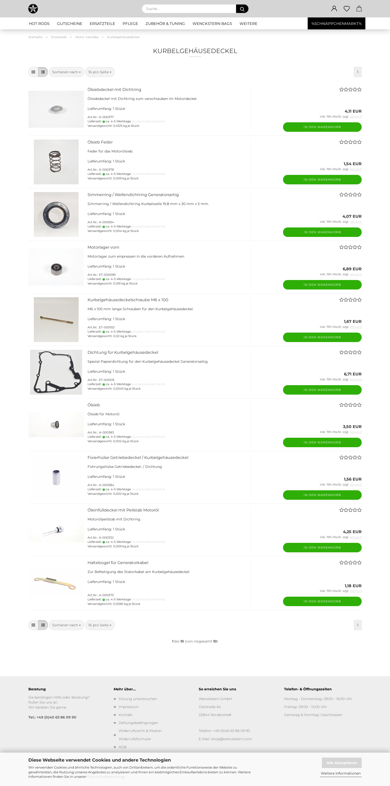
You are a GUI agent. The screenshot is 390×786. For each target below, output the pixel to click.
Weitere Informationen (341, 773)
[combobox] (66, 72)
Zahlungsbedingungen (138, 722)
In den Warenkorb (322, 127)
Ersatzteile (102, 23)
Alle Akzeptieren (342, 763)
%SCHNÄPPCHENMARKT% (336, 23)
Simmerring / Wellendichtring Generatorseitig (133, 194)
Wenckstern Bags (212, 23)
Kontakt (126, 715)
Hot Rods (39, 23)
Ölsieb (94, 405)
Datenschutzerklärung (105, 777)
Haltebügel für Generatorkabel (118, 562)
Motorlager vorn (103, 247)
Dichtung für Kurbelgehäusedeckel (123, 352)
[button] (334, 8)
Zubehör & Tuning (165, 23)
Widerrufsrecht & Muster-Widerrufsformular (141, 734)
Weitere (248, 23)
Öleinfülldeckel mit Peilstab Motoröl (123, 510)
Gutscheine (69, 23)
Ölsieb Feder (100, 142)
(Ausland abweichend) (148, 121)
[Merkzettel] (347, 8)
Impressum (129, 707)
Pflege (130, 23)
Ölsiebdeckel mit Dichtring (114, 89)
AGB (123, 747)
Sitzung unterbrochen (138, 699)
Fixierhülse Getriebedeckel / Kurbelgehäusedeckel (138, 457)
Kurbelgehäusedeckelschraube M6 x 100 (128, 299)
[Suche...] (242, 8)
